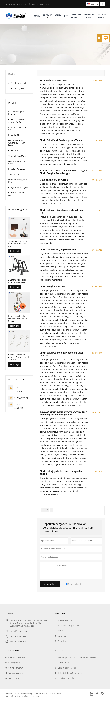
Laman (36, 16)
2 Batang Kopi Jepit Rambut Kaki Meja (17, 281)
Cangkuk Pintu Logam (18, 187)
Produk (47, 16)
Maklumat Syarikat (16, 657)
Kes (66, 16)
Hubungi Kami (88, 16)
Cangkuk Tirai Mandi (17, 156)
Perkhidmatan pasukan (68, 625)
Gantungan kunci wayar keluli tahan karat (16, 143)
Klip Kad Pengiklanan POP (18, 128)
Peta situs (62, 641)
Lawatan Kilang (76, 16)
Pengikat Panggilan (17, 169)
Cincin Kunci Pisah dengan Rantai (16, 120)
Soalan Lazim (14, 678)
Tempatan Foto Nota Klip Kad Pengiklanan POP (18, 244)
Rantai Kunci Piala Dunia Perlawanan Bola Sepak (19, 318)
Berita (57, 16)
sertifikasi (62, 636)
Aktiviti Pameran (15, 668)
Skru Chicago (14, 174)
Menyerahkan (49, 584)
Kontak (9, 613)
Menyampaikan (65, 620)
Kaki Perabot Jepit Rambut (16, 113)
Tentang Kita (101, 16)
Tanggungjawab (15, 673)
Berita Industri (18, 83)
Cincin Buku (13, 150)
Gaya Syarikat (14, 662)
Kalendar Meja (15, 135)
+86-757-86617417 (40, 4)
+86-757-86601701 (18, 641)
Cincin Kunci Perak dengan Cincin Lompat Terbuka (18, 357)
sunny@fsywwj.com (18, 4)
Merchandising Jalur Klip (17, 180)
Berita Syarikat (18, 88)
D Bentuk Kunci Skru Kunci (17, 162)
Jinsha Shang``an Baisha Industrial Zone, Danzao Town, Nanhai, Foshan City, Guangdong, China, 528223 (28, 623)
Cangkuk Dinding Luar (16, 194)
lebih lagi (14, 251)
